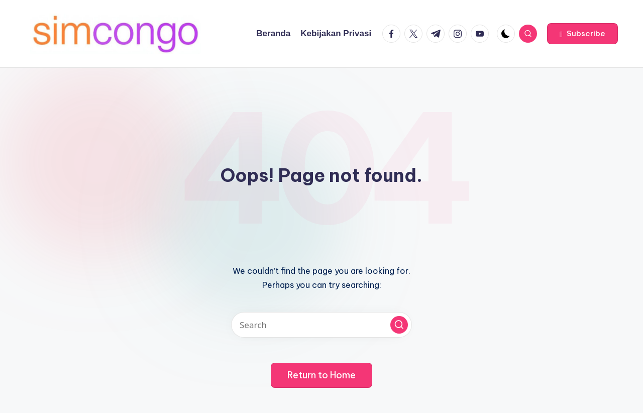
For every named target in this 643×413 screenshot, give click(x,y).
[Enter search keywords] (321, 325)
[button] (582, 33)
